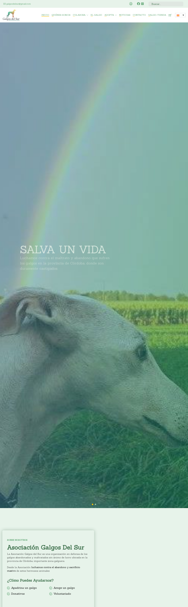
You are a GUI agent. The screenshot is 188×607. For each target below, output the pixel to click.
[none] (180, 15)
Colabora (79, 15)
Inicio (45, 15)
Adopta (109, 15)
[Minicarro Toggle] (170, 15)
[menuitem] (180, 15)
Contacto (139, 15)
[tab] (92, 504)
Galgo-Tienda (157, 15)
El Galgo (96, 15)
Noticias (124, 15)
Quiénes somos (61, 15)
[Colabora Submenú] (87, 15)
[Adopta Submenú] (116, 15)
